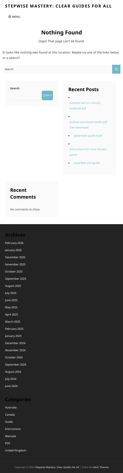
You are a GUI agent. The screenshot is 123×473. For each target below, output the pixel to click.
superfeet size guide (86, 163)
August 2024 (13, 372)
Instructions (13, 429)
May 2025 (11, 307)
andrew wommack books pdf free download (88, 124)
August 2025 (13, 286)
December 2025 (15, 257)
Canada (10, 414)
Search (14, 88)
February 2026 (14, 243)
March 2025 (12, 321)
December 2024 (15, 343)
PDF (7, 443)
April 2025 (11, 314)
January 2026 (13, 250)
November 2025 (15, 264)
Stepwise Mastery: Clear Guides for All (58, 6)
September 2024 (15, 364)
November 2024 (15, 350)
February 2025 (14, 329)
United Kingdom (15, 450)
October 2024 (14, 357)
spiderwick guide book (88, 135)
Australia (11, 407)
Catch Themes (101, 467)
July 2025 (10, 293)
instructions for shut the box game (88, 152)
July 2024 (10, 379)
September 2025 (15, 279)
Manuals (10, 436)
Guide (9, 422)
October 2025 (14, 271)
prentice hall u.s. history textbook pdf (85, 105)
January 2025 (13, 336)
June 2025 (11, 300)
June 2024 (11, 386)
